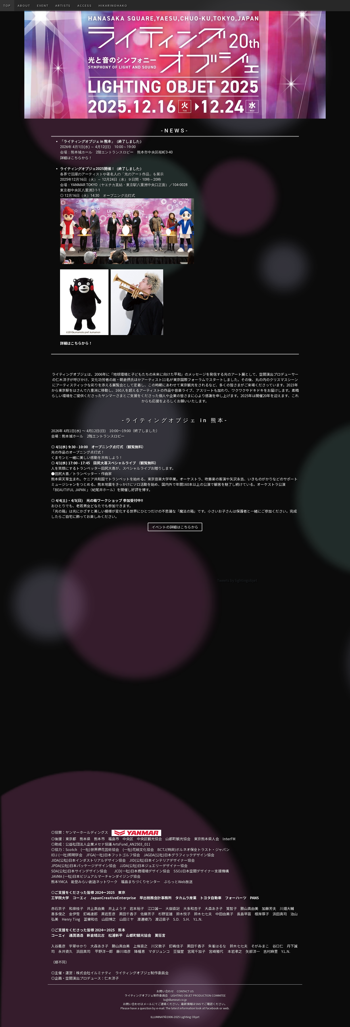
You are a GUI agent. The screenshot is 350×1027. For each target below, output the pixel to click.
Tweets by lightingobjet (237, 580)
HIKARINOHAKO (113, 5)
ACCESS (84, 5)
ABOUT (24, 5)
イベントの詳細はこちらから (175, 527)
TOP (7, 5)
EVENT (43, 5)
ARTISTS (63, 5)
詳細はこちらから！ (76, 157)
